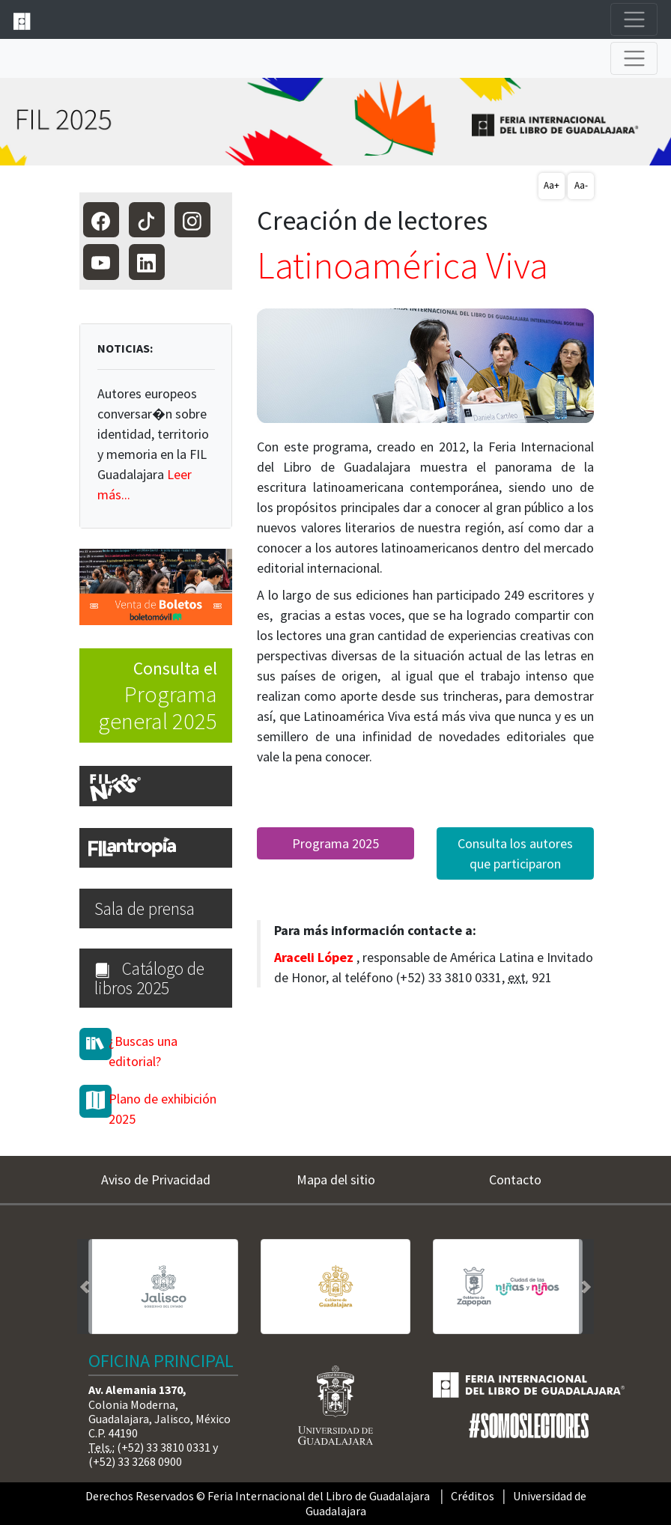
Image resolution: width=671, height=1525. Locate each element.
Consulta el (148, 696)
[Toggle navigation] (634, 20)
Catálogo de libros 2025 (149, 978)
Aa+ (551, 185)
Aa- (581, 185)
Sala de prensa (144, 908)
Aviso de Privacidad (155, 1179)
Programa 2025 (335, 843)
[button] (84, 1286)
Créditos (472, 1495)
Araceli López (313, 957)
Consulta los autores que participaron (515, 853)
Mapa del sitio (336, 1179)
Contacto (515, 1179)
